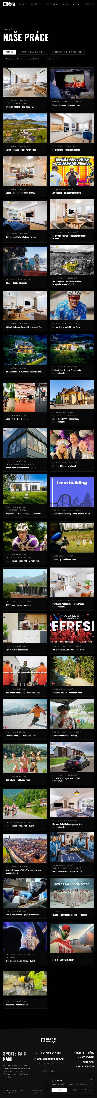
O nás (76, 4)
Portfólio (52, 4)
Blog (65, 4)
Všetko (9, 52)
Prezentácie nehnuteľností (67, 52)
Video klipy (53, 59)
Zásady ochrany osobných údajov (36, 1092)
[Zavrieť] (91, 1090)
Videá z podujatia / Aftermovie (23, 59)
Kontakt (89, 4)
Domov (22, 4)
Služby (36, 4)
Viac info (88, 1095)
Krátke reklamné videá (32, 52)
